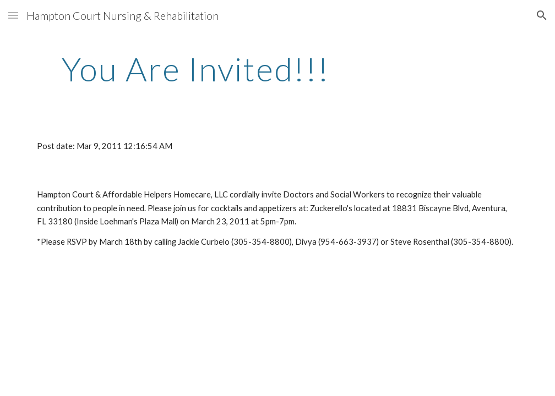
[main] (195, 68)
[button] (13, 15)
